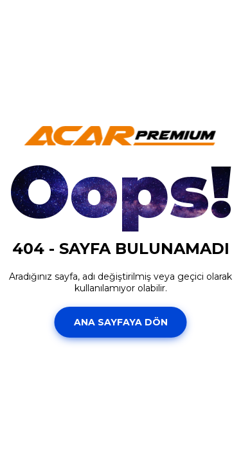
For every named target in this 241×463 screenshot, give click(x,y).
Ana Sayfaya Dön (121, 322)
